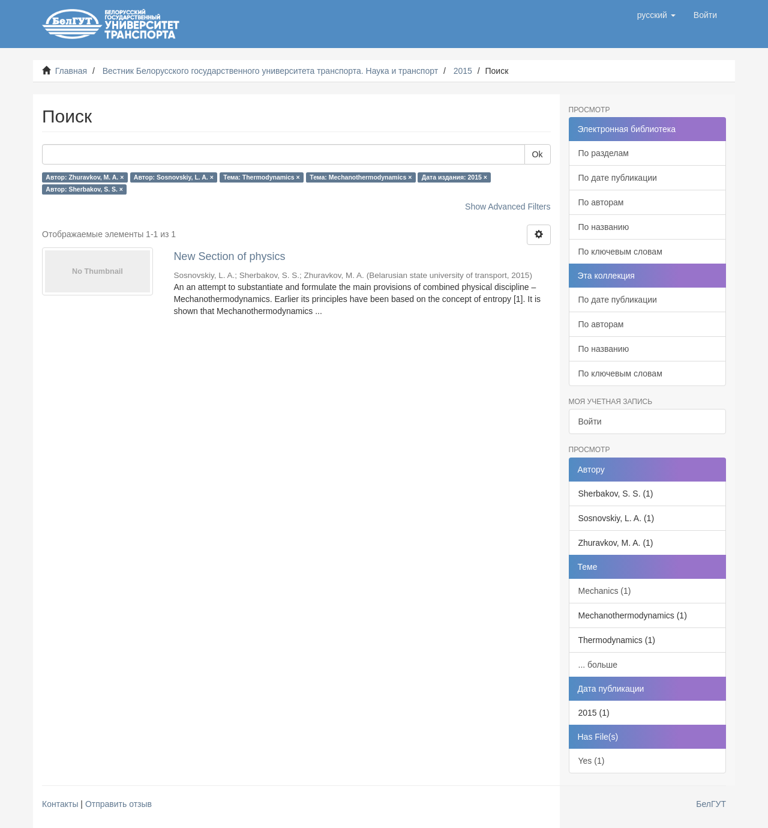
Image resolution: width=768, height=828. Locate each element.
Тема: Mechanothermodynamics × (361, 177)
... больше (598, 664)
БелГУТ (711, 804)
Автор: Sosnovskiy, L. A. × (174, 177)
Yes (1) (591, 761)
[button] (656, 15)
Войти (590, 421)
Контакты (60, 804)
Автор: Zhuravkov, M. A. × (85, 177)
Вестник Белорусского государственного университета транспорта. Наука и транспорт (270, 71)
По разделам (603, 153)
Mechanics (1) (604, 591)
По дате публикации (617, 178)
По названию (603, 227)
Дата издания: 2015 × (454, 177)
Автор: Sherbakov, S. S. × (84, 189)
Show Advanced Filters (507, 206)
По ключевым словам (620, 251)
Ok (537, 154)
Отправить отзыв (118, 804)
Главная (71, 71)
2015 (463, 71)
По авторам (601, 202)
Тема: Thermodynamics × (261, 177)
